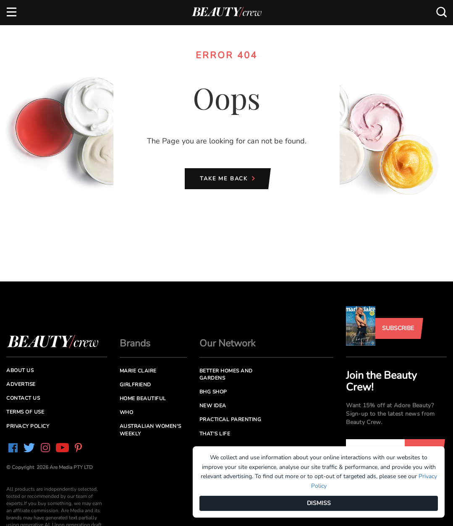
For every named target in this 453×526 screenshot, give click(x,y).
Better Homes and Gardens (226, 374)
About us (20, 370)
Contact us (23, 398)
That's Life (214, 433)
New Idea (212, 405)
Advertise (21, 384)
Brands (135, 343)
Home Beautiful (143, 398)
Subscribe (398, 328)
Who (127, 412)
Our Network (227, 343)
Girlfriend (135, 384)
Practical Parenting (230, 419)
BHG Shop (213, 391)
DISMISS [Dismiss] (319, 503)
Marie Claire (138, 370)
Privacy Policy (27, 426)
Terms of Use (25, 412)
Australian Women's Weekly (150, 430)
